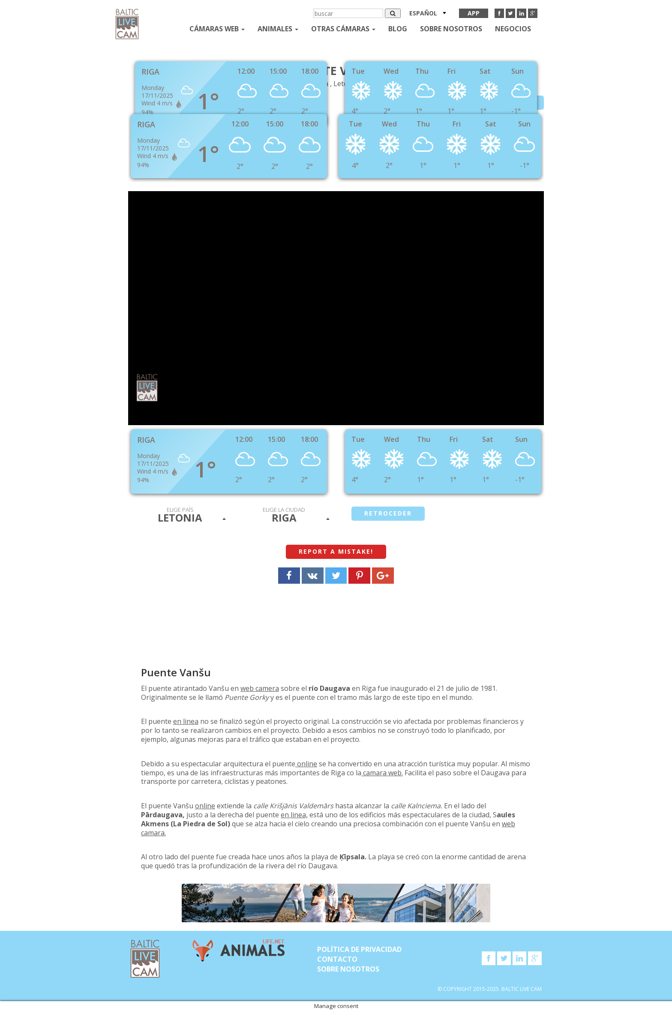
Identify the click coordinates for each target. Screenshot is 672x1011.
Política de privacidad (359, 949)
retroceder (388, 513)
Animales (278, 28)
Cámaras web (217, 28)
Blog (397, 28)
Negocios (513, 28)
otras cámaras (343, 28)
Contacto (337, 959)
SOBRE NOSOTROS (451, 28)
